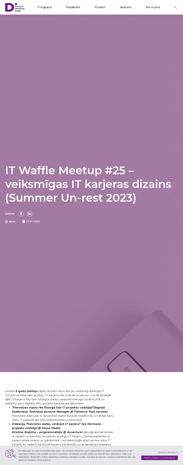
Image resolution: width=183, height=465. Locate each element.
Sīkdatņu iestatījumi (168, 452)
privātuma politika (58, 454)
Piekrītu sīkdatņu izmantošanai (159, 457)
